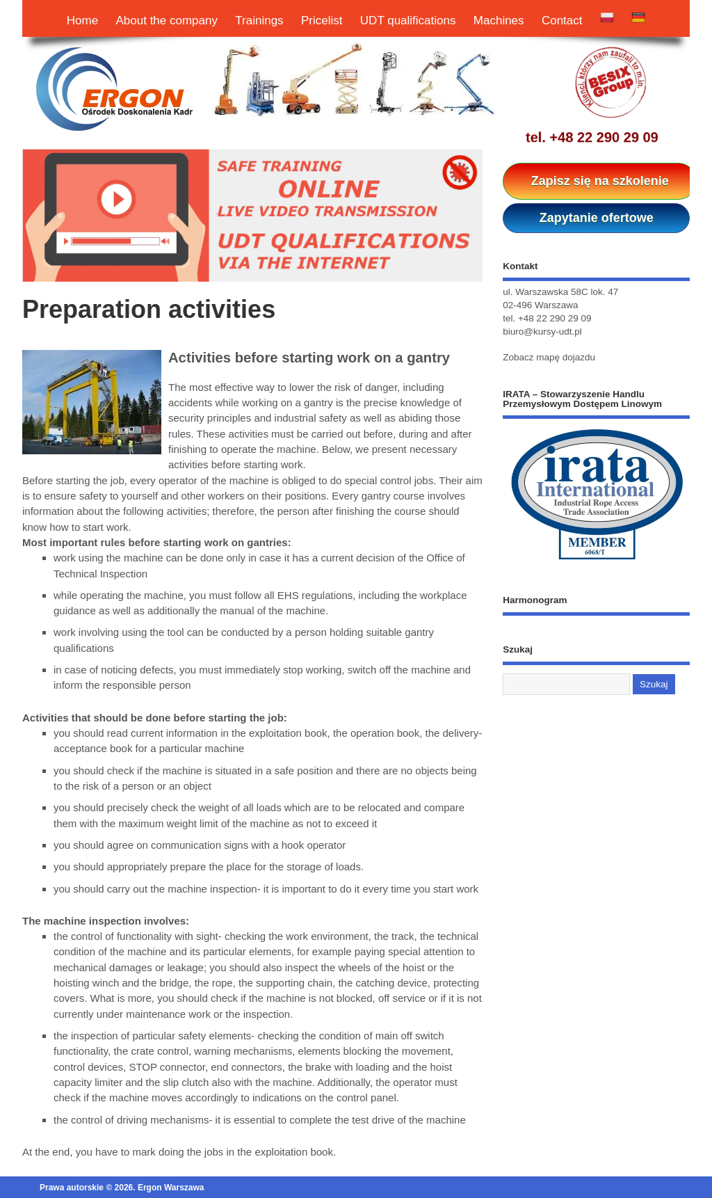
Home (82, 20)
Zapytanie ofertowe (597, 218)
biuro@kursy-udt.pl (542, 331)
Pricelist (322, 20)
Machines (499, 20)
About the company (167, 20)
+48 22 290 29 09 (603, 137)
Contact (562, 20)
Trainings (259, 20)
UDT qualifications (408, 20)
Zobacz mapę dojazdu (549, 357)
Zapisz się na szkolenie (600, 181)
